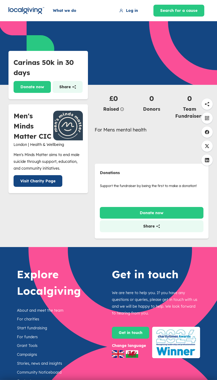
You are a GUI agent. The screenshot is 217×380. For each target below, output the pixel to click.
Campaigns (27, 354)
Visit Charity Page (38, 181)
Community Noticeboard (39, 372)
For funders (27, 336)
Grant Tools (27, 345)
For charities (28, 319)
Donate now (32, 86)
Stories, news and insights (39, 363)
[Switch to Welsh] (132, 354)
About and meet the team (40, 310)
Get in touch (130, 332)
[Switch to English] (118, 354)
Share (67, 86)
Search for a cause (179, 10)
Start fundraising (32, 328)
